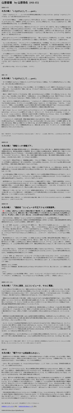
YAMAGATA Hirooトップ (26, 406)
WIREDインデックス (7, 406)
